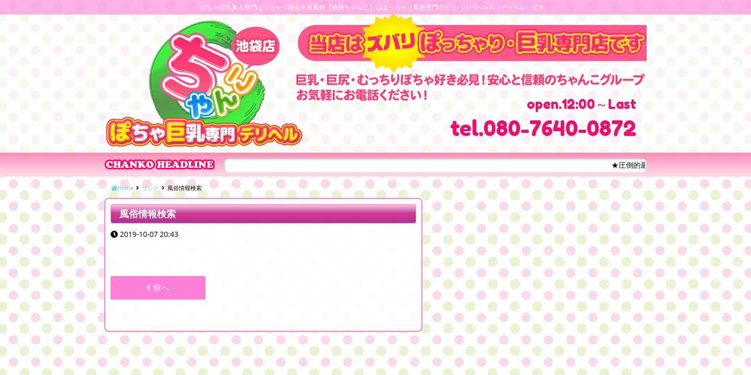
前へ (158, 287)
